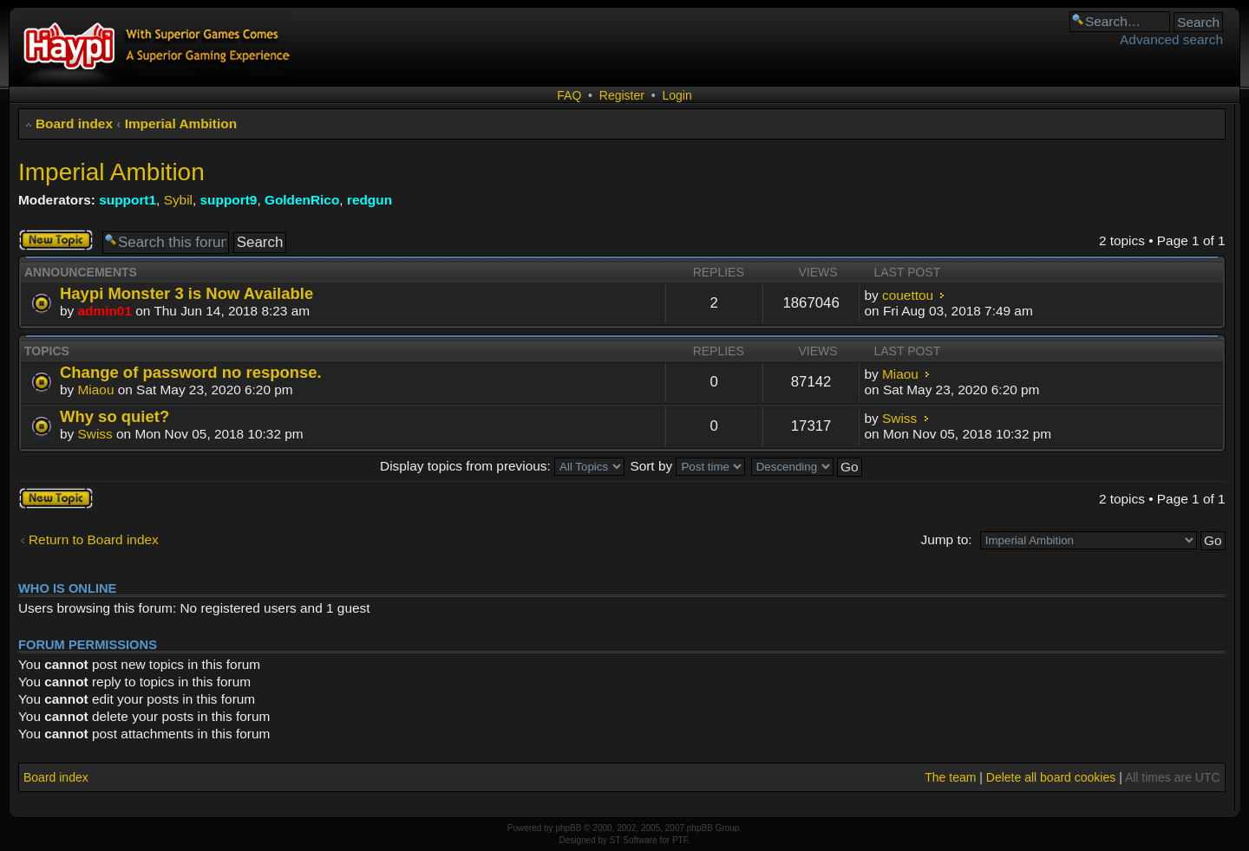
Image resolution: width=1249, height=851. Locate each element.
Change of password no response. (191, 372)
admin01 (105, 310)
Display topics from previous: (502, 465)
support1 (127, 199)
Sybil (178, 199)
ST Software (633, 840)
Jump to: (945, 539)
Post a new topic (56, 240)
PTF (680, 840)
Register (621, 95)
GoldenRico (302, 199)
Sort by (687, 465)
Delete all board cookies (1050, 777)
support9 (229, 199)
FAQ (569, 95)
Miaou (96, 389)
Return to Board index (94, 539)
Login (676, 95)
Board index (74, 123)
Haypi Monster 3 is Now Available (186, 293)
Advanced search (1171, 39)
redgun (369, 199)
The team (950, 777)
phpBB (568, 828)
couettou (907, 295)
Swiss (95, 433)
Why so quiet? (114, 416)
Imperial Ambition (181, 123)
